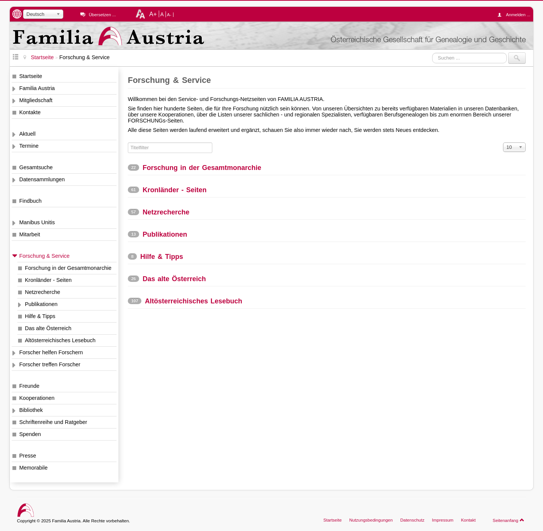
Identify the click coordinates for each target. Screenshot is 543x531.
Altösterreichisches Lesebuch (60, 340)
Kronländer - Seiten (48, 280)
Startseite (30, 76)
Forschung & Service (44, 256)
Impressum (442, 520)
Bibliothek (31, 410)
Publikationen (41, 304)
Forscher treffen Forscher (49, 364)
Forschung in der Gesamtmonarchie (68, 268)
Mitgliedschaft (35, 100)
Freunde (29, 386)
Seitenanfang (508, 520)
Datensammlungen (42, 179)
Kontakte (30, 112)
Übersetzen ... (102, 14)
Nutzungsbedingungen (371, 520)
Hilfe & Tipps (40, 316)
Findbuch (30, 201)
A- (169, 14)
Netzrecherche (42, 292)
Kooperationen (37, 398)
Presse (27, 456)
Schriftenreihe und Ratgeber (53, 422)
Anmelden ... (516, 14)
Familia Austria (37, 88)
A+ (153, 14)
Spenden (30, 434)
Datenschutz (412, 520)
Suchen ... (432, 52)
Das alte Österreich (48, 328)
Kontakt (468, 520)
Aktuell (27, 134)
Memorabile (33, 468)
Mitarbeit (29, 234)
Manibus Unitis (37, 222)
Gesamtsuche (36, 167)
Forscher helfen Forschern (51, 352)
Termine (28, 146)
